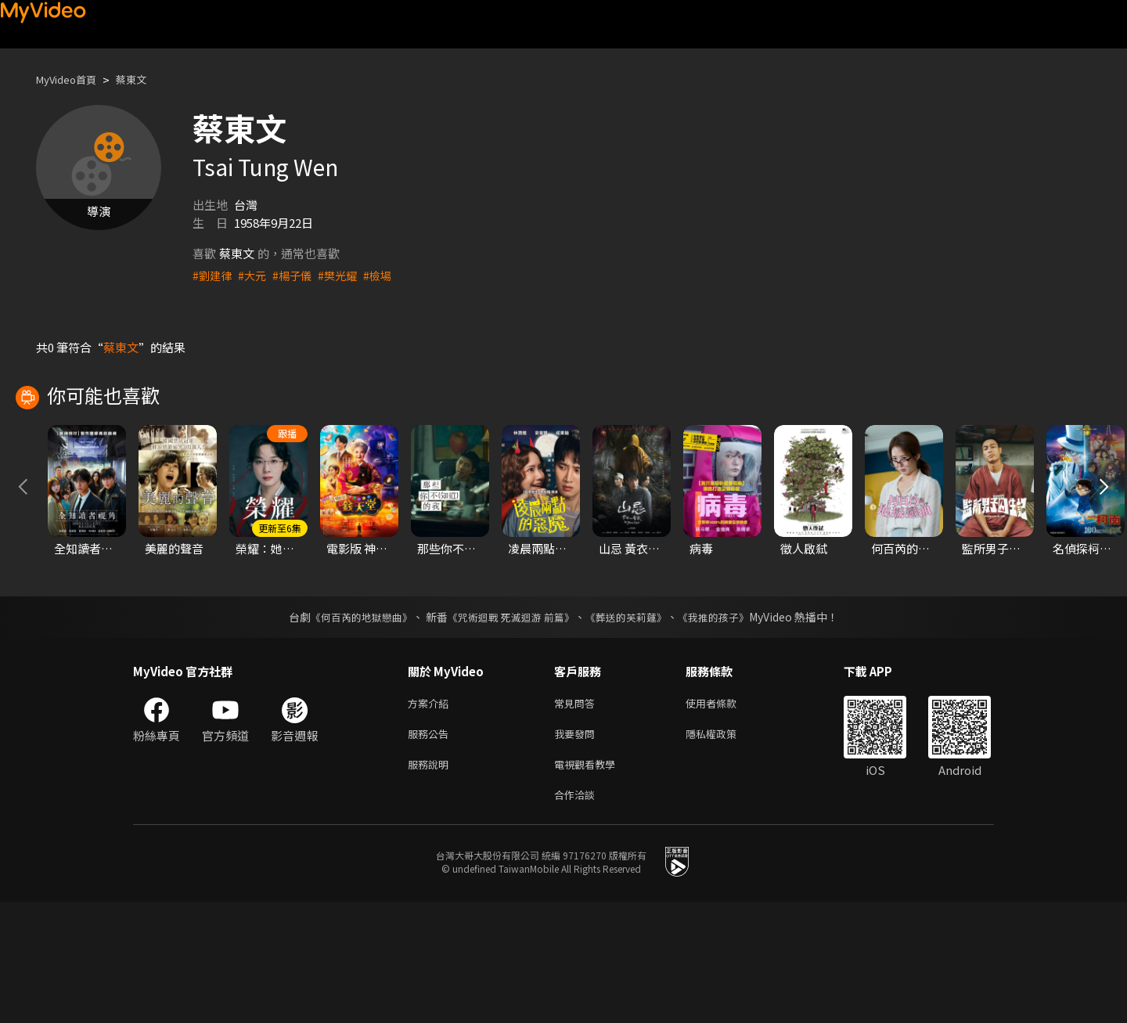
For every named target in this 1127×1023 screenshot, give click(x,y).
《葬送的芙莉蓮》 (632, 729)
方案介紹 (431, 816)
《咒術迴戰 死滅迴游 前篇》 (509, 729)
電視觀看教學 (589, 882)
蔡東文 (144, 79)
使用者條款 (724, 816)
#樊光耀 (344, 275)
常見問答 (577, 816)
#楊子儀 (297, 275)
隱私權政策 (724, 849)
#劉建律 (213, 275)
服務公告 (431, 849)
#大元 (255, 275)
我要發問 (577, 849)
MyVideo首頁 (71, 79)
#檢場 (386, 275)
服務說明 (431, 882)
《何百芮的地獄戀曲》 (351, 729)
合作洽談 (577, 914)
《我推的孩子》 (725, 729)
